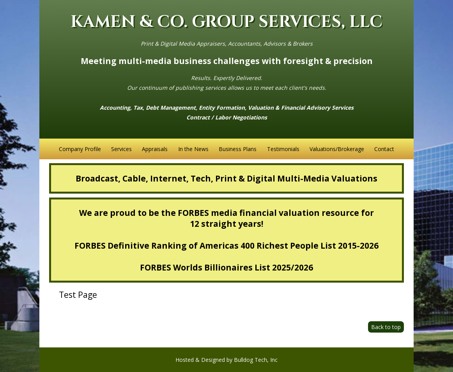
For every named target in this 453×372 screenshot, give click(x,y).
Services (121, 149)
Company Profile (80, 149)
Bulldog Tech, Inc (256, 359)
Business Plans (238, 149)
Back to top (386, 327)
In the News (193, 149)
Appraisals (155, 149)
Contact (384, 149)
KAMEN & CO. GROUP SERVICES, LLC (226, 22)
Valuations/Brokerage (337, 149)
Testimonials (283, 149)
